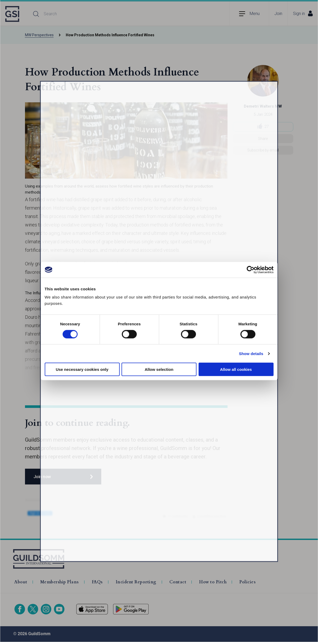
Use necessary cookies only (82, 369)
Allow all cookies (236, 369)
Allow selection (159, 369)
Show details (251, 353)
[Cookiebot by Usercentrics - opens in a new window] (251, 270)
